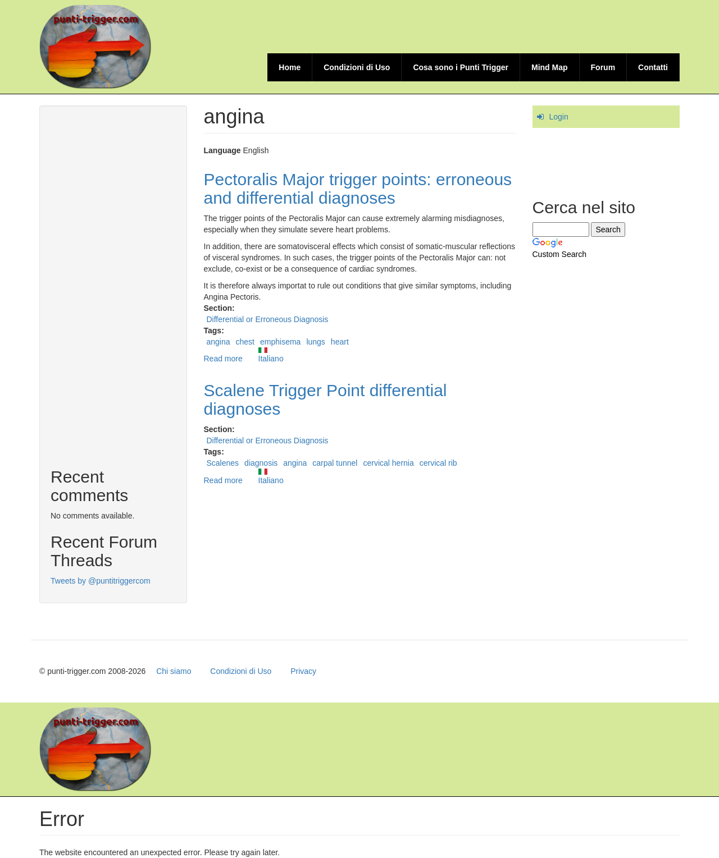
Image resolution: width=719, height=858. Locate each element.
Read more (223, 358)
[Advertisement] (475, 25)
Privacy (303, 671)
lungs (315, 341)
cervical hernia (388, 462)
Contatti (653, 67)
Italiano (271, 355)
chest (245, 341)
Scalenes (223, 462)
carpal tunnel (334, 462)
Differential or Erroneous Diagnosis (268, 319)
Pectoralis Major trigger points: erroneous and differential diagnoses (358, 188)
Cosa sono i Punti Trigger (460, 67)
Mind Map (549, 67)
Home (290, 67)
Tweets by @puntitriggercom (101, 580)
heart (340, 341)
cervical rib (438, 462)
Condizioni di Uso (357, 67)
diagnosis (260, 462)
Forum (603, 67)
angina (218, 341)
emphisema (280, 341)
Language (222, 150)
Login (558, 116)
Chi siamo (173, 671)
